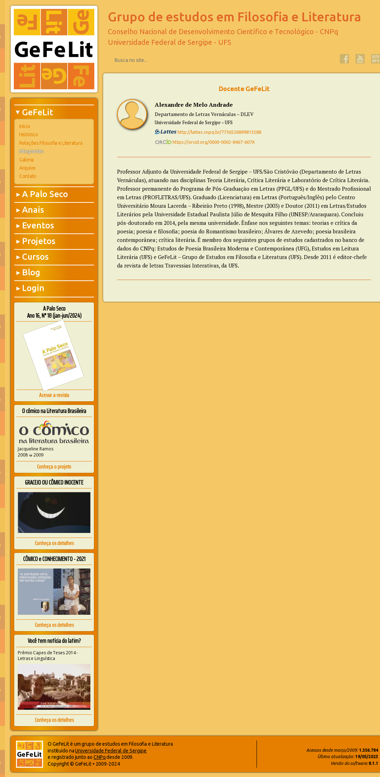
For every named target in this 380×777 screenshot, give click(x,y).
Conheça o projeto (54, 466)
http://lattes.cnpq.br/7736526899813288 (208, 132)
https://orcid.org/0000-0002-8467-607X (205, 141)
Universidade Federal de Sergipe (111, 751)
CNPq (100, 757)
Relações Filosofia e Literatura (50, 143)
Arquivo (27, 168)
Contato (27, 176)
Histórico (28, 134)
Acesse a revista (54, 395)
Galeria (26, 160)
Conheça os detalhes (54, 543)
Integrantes (31, 151)
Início (24, 126)
